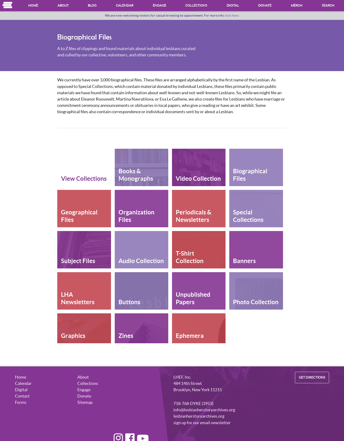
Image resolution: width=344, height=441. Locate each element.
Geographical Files (79, 216)
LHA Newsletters (77, 298)
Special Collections (248, 216)
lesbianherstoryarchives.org (198, 416)
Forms (20, 402)
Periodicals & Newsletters (193, 216)
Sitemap (85, 402)
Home (33, 5)
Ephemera (190, 335)
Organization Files (136, 216)
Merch (296, 5)
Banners (244, 260)
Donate (265, 5)
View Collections (84, 178)
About (63, 5)
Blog (92, 5)
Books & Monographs (135, 175)
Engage (159, 5)
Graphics (73, 335)
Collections (196, 5)
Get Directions (312, 377)
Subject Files (78, 260)
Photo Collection (256, 302)
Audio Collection (141, 260)
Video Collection (198, 178)
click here (232, 15)
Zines (125, 335)
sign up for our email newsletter (202, 422)
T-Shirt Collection (190, 257)
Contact (22, 396)
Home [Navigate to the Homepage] (7, 5)
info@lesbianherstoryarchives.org (204, 409)
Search (328, 5)
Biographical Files (250, 175)
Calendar (124, 5)
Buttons (129, 302)
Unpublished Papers (193, 298)
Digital (233, 5)
